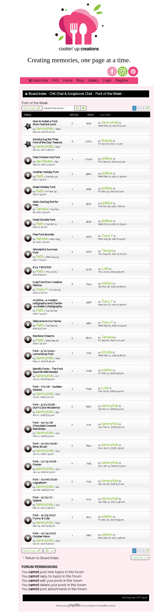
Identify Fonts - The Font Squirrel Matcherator (48, 370)
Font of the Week (35, 103)
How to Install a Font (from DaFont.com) (45, 123)
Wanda (106, 141)
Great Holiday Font (44, 187)
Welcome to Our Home (47, 321)
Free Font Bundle (43, 234)
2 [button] (139, 108)
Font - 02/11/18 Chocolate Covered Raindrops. (44, 425)
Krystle (106, 352)
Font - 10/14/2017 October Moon (44, 535)
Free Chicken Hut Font (46, 157)
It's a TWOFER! (42, 267)
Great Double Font (44, 219)
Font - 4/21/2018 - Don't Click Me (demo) (46, 406)
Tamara (42, 209)
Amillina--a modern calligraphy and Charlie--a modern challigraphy (48, 303)
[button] (148, 108)
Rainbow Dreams (43, 336)
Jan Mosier (44, 161)
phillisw (107, 158)
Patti (39, 176)
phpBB (74, 605)
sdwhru (107, 283)
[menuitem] (55, 80)
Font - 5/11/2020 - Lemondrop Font (44, 352)
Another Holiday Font (46, 172)
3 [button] (143, 108)
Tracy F (107, 236)
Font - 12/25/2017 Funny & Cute (44, 517)
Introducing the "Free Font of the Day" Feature (47, 141)
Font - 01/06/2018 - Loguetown (46, 481)
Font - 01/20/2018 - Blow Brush (46, 445)
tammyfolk (44, 129)
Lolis (105, 269)
